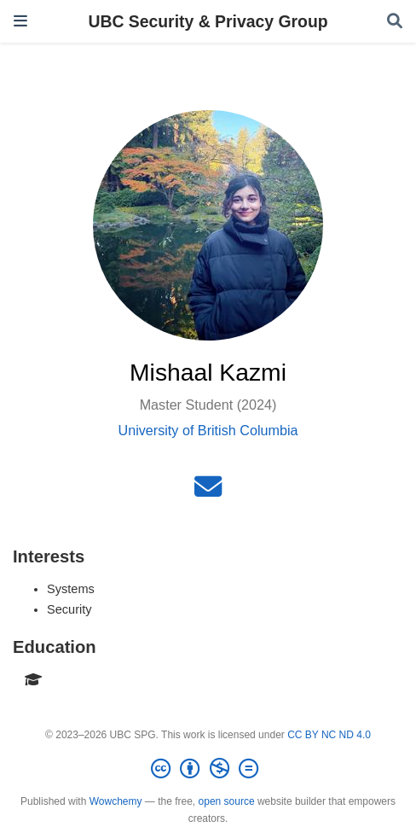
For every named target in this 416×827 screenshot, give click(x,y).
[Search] (394, 22)
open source (227, 801)
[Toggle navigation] (20, 20)
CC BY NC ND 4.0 (329, 735)
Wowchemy (116, 801)
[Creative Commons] (208, 769)
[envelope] (208, 491)
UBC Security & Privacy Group (207, 21)
